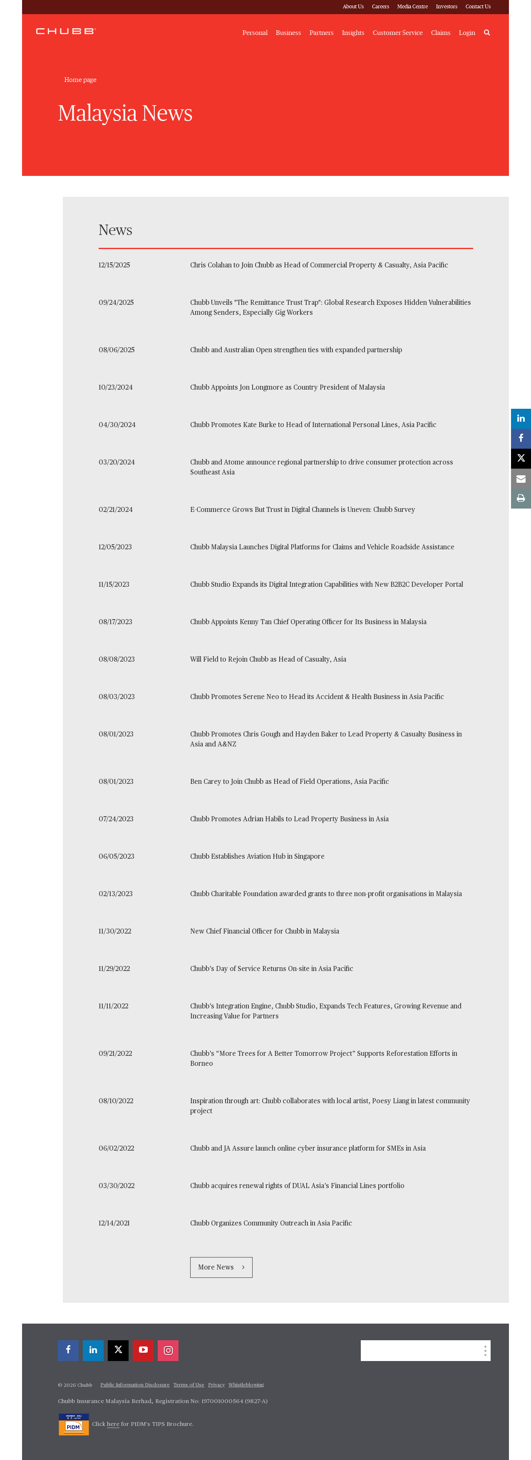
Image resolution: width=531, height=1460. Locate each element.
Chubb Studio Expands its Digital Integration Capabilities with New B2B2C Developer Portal (326, 585)
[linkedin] (93, 1350)
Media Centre (412, 7)
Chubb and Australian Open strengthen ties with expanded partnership (296, 350)
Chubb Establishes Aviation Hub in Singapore (257, 857)
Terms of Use (189, 1385)
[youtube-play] (143, 1350)
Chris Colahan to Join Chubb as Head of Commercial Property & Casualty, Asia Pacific (319, 265)
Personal (255, 33)
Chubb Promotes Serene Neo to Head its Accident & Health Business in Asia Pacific (317, 697)
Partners (322, 33)
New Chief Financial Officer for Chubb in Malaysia (264, 932)
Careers (380, 7)
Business (288, 33)
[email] (521, 479)
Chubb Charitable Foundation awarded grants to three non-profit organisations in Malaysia (326, 894)
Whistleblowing (246, 1385)
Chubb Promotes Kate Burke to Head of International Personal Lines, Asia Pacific (313, 425)
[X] (118, 1350)
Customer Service (398, 33)
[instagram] (168, 1350)
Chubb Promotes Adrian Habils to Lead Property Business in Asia (289, 819)
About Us (353, 7)
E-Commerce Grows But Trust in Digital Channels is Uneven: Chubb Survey (302, 510)
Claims (441, 33)
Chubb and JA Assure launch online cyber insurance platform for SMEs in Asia (308, 1149)
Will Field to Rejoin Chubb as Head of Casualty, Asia (268, 660)
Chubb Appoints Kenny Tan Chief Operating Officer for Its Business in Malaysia (308, 622)
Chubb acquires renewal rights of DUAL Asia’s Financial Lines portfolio (297, 1186)
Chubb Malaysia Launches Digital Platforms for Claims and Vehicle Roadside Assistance (322, 547)
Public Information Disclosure (135, 1385)
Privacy (216, 1385)
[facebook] (68, 1350)
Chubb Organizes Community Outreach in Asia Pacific (271, 1223)
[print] (521, 499)
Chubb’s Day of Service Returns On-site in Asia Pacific (271, 969)
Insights (353, 33)
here (113, 1424)
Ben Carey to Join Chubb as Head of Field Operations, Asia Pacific (289, 782)
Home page (81, 80)
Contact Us (478, 7)
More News (217, 1268)
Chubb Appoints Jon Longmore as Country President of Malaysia (287, 388)
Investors (446, 7)
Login (467, 33)
